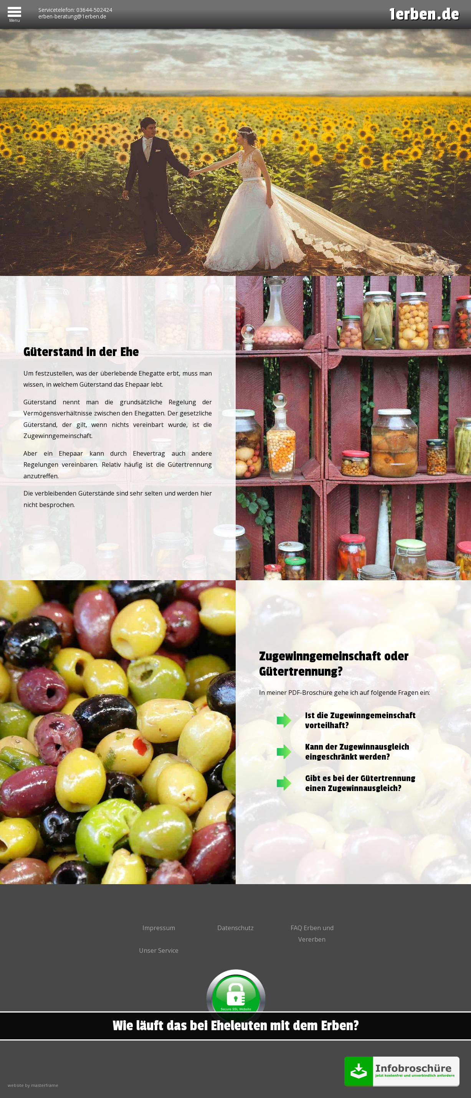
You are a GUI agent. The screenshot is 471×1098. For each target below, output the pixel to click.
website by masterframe (33, 1085)
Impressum (158, 928)
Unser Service (158, 950)
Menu (14, 19)
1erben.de (424, 14)
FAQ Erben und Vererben (312, 934)
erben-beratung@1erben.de (72, 16)
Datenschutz (235, 928)
